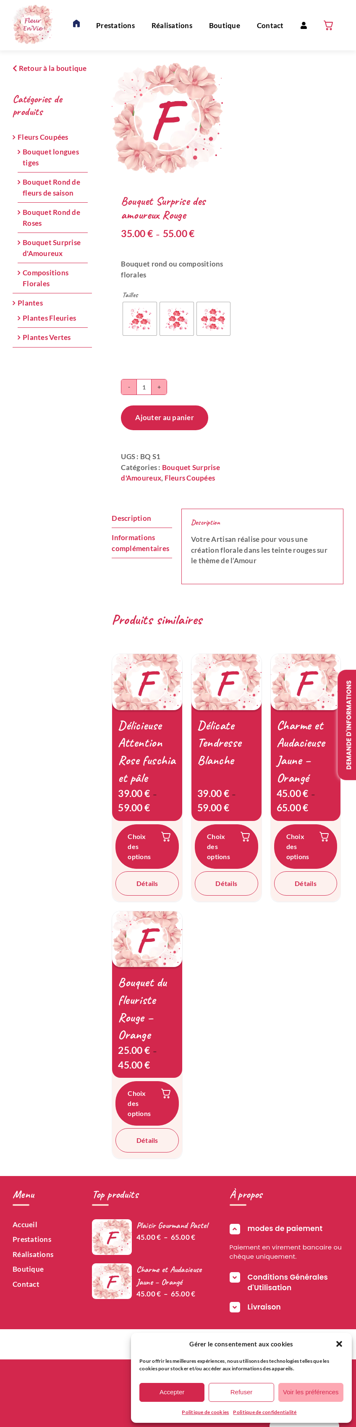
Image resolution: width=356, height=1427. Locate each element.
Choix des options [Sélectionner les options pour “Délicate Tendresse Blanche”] (218, 846)
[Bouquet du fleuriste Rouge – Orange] (147, 939)
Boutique (28, 1269)
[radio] (140, 319)
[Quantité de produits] (144, 387)
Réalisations (33, 1254)
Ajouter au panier (164, 417)
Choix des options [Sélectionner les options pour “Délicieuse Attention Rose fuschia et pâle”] (139, 846)
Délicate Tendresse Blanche (219, 742)
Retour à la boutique (50, 68)
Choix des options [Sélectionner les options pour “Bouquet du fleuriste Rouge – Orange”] (139, 1103)
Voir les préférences (311, 1392)
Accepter (172, 1392)
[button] (339, 1344)
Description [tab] (131, 518)
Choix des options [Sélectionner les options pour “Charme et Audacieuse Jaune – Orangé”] (297, 846)
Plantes (30, 302)
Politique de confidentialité (264, 1412)
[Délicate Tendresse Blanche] (226, 682)
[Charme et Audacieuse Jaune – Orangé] (306, 682)
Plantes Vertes (47, 337)
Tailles (130, 295)
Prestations (32, 1239)
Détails (147, 883)
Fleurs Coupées (190, 477)
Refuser (241, 1392)
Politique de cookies (205, 1412)
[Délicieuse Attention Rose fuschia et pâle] (147, 682)
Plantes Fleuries (49, 318)
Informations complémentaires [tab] (140, 543)
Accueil (25, 1224)
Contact (26, 1284)
